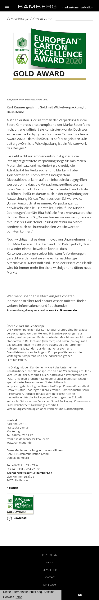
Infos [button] (19, 597)
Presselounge (49, 555)
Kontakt (49, 577)
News (49, 562)
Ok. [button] (80, 594)
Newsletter (49, 570)
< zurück (12, 488)
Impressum (49, 584)
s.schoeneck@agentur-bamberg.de (29, 473)
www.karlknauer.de (61, 310)
